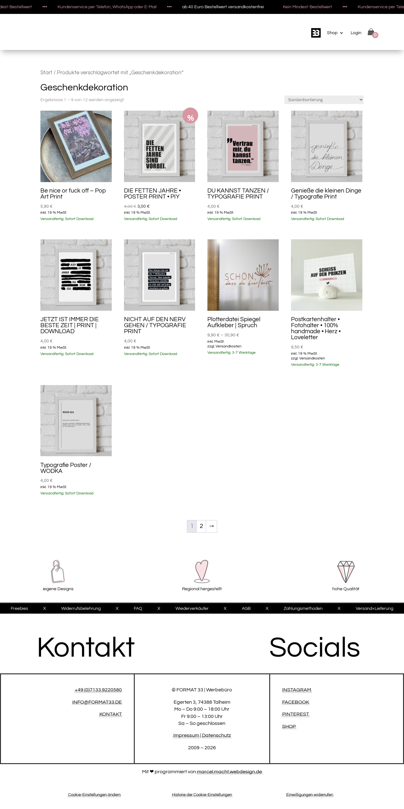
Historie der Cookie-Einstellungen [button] (202, 795)
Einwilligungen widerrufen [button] (309, 795)
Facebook (295, 702)
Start (46, 73)
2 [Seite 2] (201, 526)
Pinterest (295, 714)
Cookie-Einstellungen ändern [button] (94, 795)
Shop (332, 33)
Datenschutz (216, 735)
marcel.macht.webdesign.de (229, 771)
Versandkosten (228, 346)
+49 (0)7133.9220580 (98, 689)
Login (356, 33)
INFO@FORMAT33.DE (97, 702)
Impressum (186, 735)
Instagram (296, 689)
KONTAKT (110, 714)
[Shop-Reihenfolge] (324, 99)
